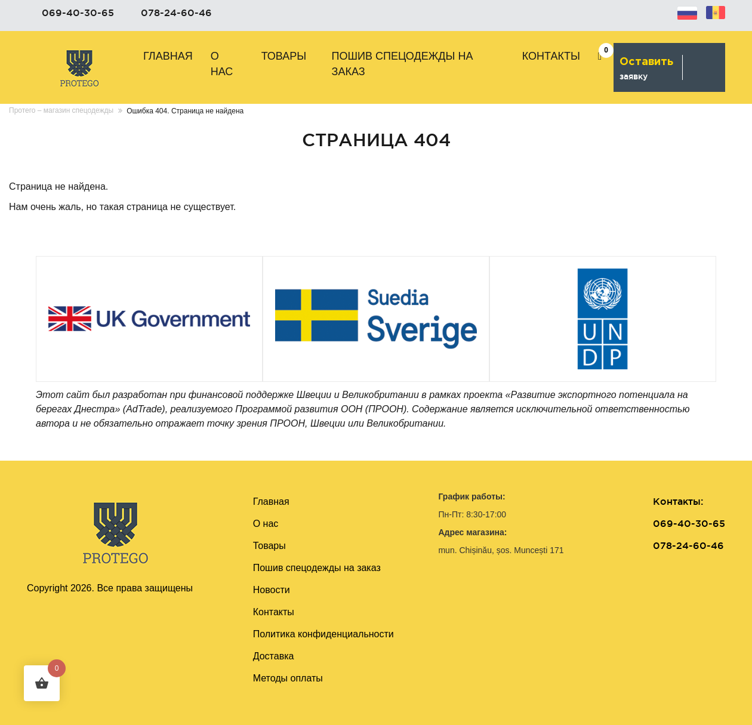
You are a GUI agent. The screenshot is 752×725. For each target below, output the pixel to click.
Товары (284, 56)
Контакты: (678, 501)
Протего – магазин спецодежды (61, 110)
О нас (222, 64)
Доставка (273, 656)
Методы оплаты (288, 678)
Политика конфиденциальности (323, 634)
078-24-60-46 (176, 12)
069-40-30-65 (78, 12)
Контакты (551, 56)
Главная (168, 56)
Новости (271, 590)
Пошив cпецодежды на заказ (402, 64)
